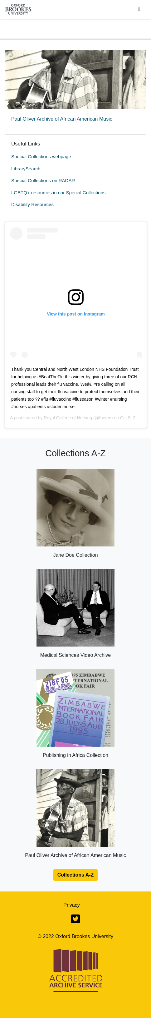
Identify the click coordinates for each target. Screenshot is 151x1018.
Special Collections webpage (41, 156)
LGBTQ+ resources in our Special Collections (58, 192)
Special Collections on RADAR (43, 180)
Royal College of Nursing (68, 417)
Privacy (71, 905)
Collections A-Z (75, 875)
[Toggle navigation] (139, 9)
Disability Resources (32, 204)
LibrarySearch (25, 168)
